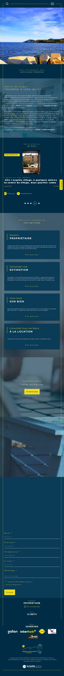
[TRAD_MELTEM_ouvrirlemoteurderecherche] (7, 3)
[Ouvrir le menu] (52, 4)
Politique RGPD (29, 661)
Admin (46, 659)
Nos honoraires (13, 659)
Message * (10, 570)
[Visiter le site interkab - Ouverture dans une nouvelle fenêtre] (28, 631)
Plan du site (25, 659)
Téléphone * (12, 552)
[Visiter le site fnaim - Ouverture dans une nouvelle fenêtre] (42, 631)
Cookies (38, 661)
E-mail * (9, 561)
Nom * (8, 533)
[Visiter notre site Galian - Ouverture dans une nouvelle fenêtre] (12, 632)
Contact (61, 185)
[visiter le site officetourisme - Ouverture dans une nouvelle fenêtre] (33, 636)
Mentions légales (36, 659)
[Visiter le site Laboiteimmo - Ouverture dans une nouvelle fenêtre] (32, 669)
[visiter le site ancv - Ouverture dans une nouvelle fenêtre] (52, 631)
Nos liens (52, 659)
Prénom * (10, 542)
